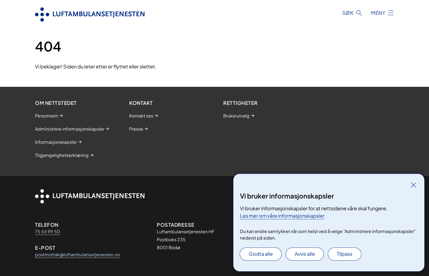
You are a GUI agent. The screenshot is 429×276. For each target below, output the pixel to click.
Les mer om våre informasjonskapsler (282, 215)
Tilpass (344, 254)
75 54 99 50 (47, 231)
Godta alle (261, 254)
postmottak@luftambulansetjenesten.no (77, 254)
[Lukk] (413, 184)
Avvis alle (305, 254)
